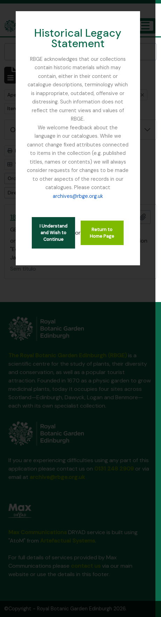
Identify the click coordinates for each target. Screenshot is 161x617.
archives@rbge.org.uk (91, 187)
